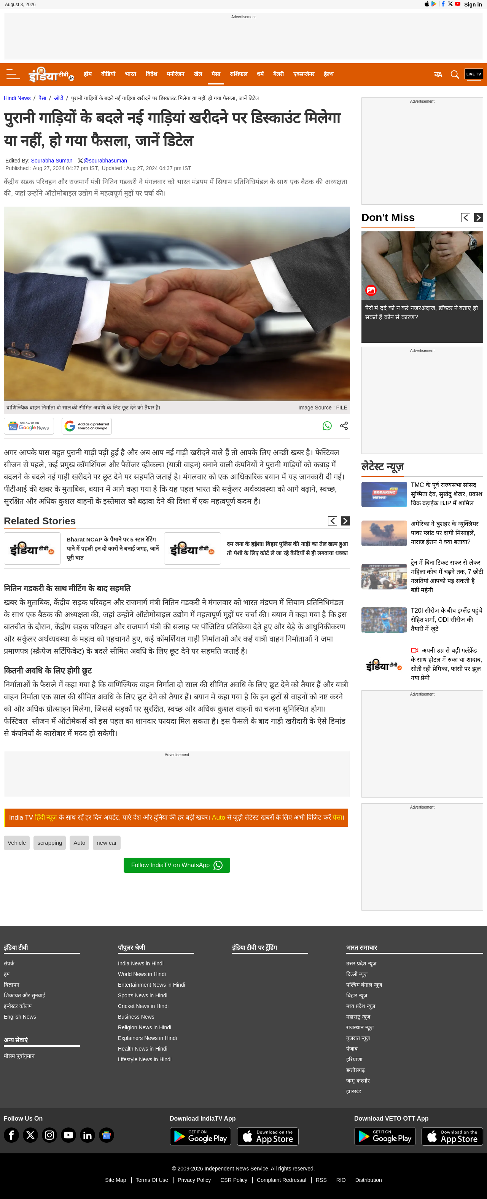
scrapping (49, 842)
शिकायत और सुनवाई (24, 995)
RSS (321, 1180)
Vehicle (17, 842)
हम (7, 974)
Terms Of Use (152, 1180)
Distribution (368, 1180)
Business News (136, 1017)
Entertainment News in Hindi (151, 985)
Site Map (115, 1180)
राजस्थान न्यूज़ (360, 1027)
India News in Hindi (141, 963)
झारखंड (353, 1091)
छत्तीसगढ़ (355, 1070)
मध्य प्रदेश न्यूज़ (360, 1006)
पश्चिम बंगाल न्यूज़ (364, 985)
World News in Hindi (142, 974)
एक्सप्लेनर (303, 74)
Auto (218, 817)
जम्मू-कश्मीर (358, 1081)
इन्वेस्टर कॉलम (18, 1006)
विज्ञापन (11, 985)
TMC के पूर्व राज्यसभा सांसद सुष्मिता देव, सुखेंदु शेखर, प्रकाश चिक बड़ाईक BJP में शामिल (446, 494)
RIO (341, 1180)
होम (88, 74)
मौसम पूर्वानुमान (19, 1056)
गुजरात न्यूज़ (358, 1038)
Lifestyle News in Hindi (145, 1059)
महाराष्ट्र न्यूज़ (358, 1017)
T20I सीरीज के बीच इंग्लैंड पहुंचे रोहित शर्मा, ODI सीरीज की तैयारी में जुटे (446, 619)
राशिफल (238, 74)
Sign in (473, 5)
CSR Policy (233, 1180)
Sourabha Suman (52, 161)
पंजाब (352, 1049)
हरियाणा (354, 1059)
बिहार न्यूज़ (356, 995)
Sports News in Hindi (142, 995)
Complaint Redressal (281, 1180)
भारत (130, 74)
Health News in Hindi (142, 1049)
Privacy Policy (194, 1180)
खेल (198, 74)
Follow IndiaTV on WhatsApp (177, 865)
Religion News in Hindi (144, 1027)
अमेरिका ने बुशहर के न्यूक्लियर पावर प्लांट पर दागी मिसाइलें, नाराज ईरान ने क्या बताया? (445, 533)
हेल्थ (329, 74)
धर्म (260, 74)
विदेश (151, 74)
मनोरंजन (175, 74)
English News (20, 1017)
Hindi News (17, 98)
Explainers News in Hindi (147, 1038)
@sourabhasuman (105, 161)
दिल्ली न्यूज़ (357, 974)
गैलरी (278, 74)
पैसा (216, 74)
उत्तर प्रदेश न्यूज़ (361, 963)
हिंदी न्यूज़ (46, 817)
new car (107, 842)
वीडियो (108, 74)
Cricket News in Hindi (143, 1006)
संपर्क (9, 963)
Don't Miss (388, 217)
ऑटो (59, 98)
